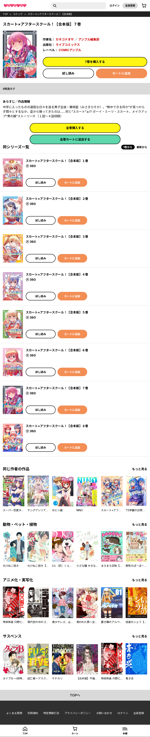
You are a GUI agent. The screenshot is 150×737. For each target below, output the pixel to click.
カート (75, 733)
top (5, 14)
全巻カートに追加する (75, 139)
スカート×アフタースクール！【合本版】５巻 (57, 312)
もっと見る (139, 469)
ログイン (115, 5)
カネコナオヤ (65, 39)
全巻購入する (75, 128)
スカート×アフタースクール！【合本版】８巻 (57, 426)
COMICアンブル (70, 50)
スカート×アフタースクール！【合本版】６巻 (57, 350)
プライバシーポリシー (78, 713)
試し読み (68, 73)
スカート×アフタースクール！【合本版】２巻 (57, 199)
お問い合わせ (104, 713)
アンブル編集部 (88, 39)
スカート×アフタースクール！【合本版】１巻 (57, 161)
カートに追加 (121, 73)
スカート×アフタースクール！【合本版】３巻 (57, 236)
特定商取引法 (51, 713)
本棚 (125, 733)
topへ (75, 695)
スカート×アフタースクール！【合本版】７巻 (57, 388)
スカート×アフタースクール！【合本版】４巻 (57, 274)
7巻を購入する (95, 62)
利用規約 (32, 713)
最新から (142, 147)
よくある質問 (14, 713)
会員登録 (130, 5)
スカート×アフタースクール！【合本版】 (50, 14)
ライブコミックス (68, 45)
